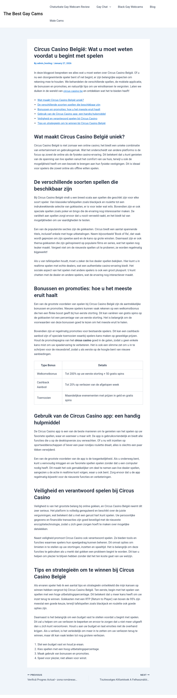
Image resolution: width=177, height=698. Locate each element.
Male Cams (164, 6)
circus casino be (73, 77)
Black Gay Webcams (127, 6)
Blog (148, 6)
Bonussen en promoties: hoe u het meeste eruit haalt (70, 95)
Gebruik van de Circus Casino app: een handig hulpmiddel (73, 99)
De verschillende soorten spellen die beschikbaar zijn (70, 90)
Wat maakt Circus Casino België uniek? (61, 86)
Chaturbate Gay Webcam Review (70, 6)
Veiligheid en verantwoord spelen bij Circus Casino (68, 104)
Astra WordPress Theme (120, 689)
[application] (108, 7)
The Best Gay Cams (23, 6)
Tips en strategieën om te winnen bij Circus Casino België (73, 109)
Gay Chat (102, 7)
